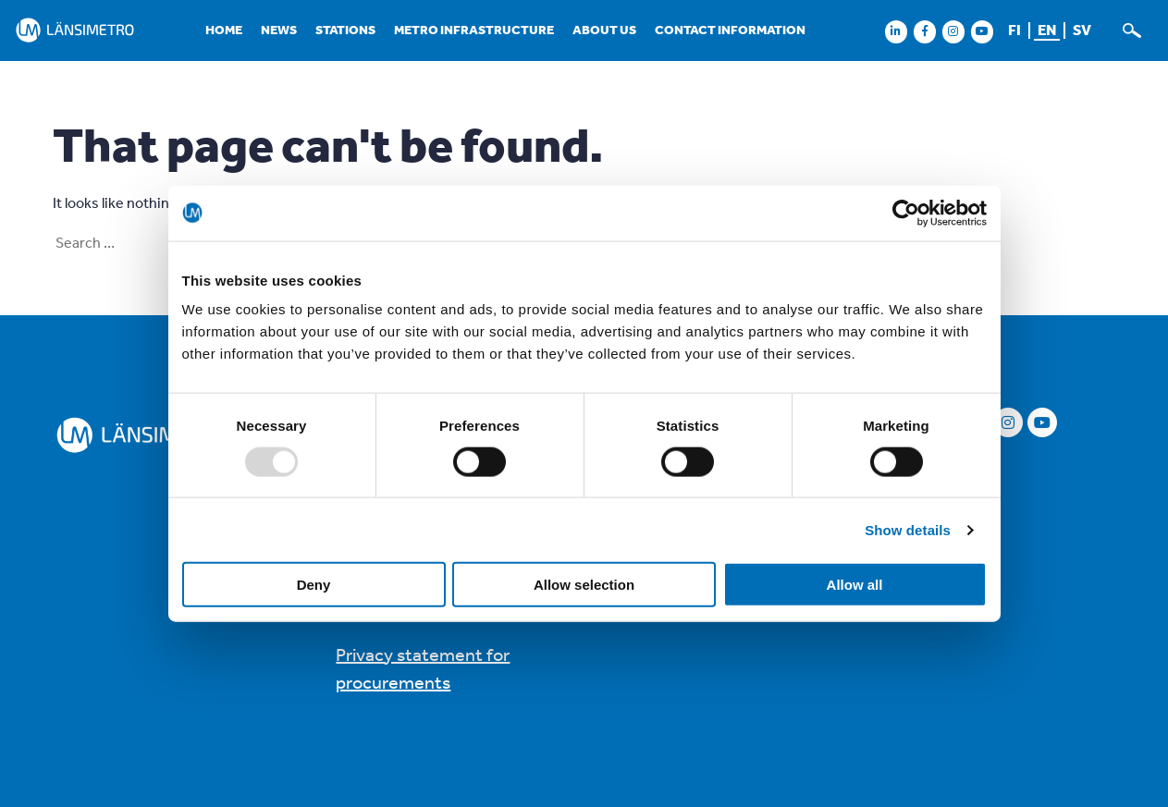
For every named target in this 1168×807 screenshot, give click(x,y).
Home (223, 29)
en (1047, 29)
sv (1082, 29)
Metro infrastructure (474, 29)
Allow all (855, 585)
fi (1014, 29)
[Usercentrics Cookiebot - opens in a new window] (906, 212)
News (279, 29)
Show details (908, 529)
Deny (314, 585)
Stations (345, 29)
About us (604, 29)
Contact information (730, 29)
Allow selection (584, 585)
